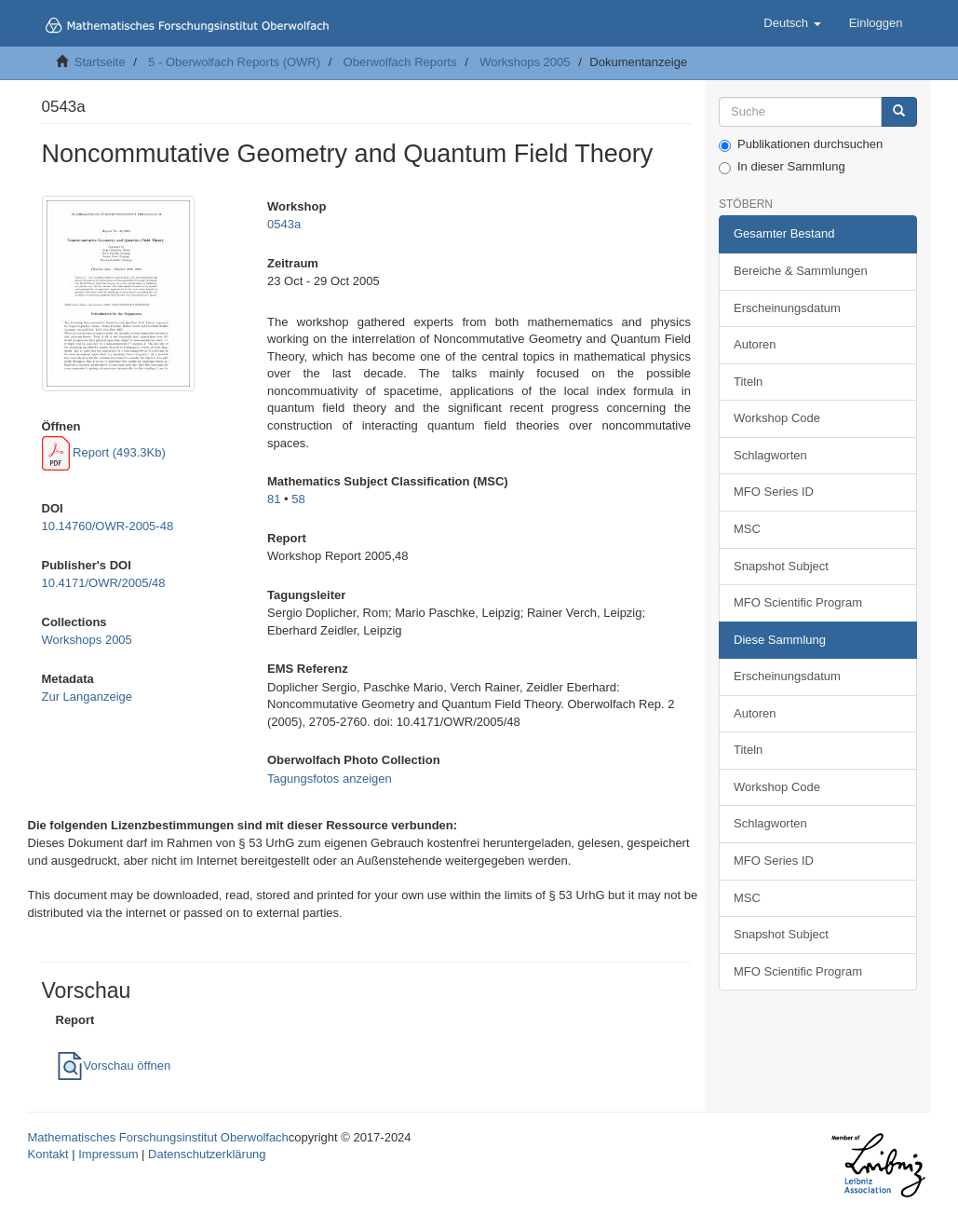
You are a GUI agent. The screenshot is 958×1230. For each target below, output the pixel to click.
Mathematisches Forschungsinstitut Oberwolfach (158, 1137)
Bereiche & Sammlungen (801, 271)
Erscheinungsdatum (787, 308)
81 (273, 499)
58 (297, 499)
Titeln (748, 382)
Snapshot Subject (781, 566)
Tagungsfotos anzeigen (329, 779)
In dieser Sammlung (782, 166)
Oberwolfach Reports (400, 62)
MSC (747, 529)
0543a (284, 224)
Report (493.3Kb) (104, 452)
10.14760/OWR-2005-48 (108, 526)
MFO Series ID (774, 492)
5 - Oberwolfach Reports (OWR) (234, 62)
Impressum (108, 1154)
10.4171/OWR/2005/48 (104, 583)
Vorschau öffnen (113, 1066)
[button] (791, 23)
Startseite (100, 62)
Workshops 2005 (524, 62)
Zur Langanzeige (87, 697)
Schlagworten (770, 455)
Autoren (755, 344)
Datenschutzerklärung (206, 1154)
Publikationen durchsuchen (801, 144)
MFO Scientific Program (798, 602)
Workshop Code (777, 418)
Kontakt (48, 1154)
